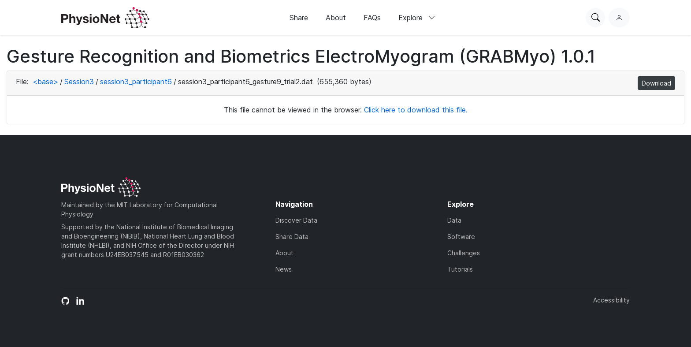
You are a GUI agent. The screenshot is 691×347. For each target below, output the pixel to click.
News (283, 269)
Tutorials (460, 269)
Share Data (291, 236)
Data (454, 220)
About (336, 17)
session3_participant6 (136, 81)
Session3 (79, 81)
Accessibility (611, 300)
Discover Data (296, 220)
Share (299, 17)
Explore (416, 17)
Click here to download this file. (416, 109)
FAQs (372, 17)
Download (656, 83)
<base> (45, 81)
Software (461, 236)
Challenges (463, 253)
